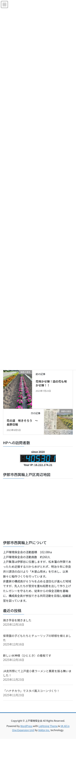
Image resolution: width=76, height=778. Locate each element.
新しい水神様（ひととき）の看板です (27, 655)
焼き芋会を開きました (17, 620)
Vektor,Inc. (44, 730)
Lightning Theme (48, 726)
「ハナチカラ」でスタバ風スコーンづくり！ (31, 691)
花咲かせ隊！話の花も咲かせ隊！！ (51, 383)
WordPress (26, 726)
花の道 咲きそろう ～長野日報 (22, 422)
